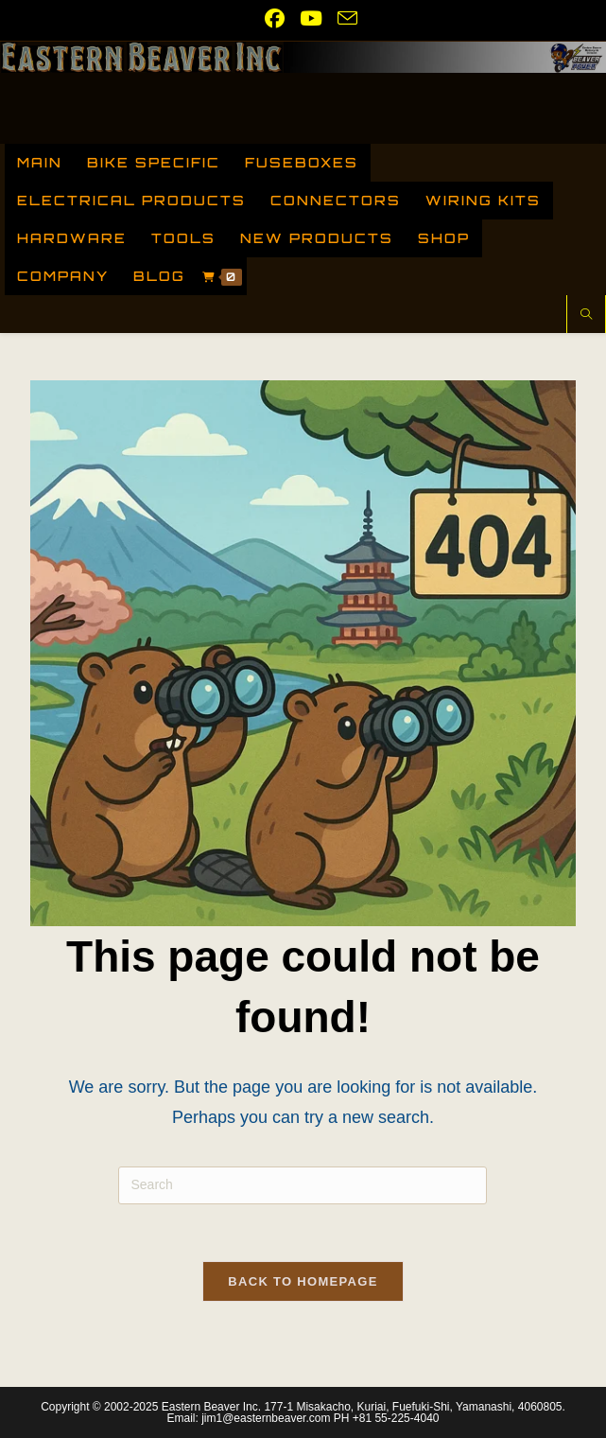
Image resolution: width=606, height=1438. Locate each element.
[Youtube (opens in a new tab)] (311, 18)
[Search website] (586, 316)
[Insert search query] (302, 1185)
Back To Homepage (302, 1281)
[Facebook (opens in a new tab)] (274, 18)
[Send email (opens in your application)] (343, 18)
